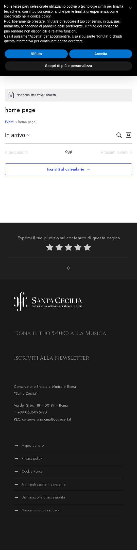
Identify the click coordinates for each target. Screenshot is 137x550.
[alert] (68, 95)
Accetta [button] (100, 54)
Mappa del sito (33, 445)
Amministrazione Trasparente (44, 484)
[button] (130, 8)
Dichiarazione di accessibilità (43, 497)
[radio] (49, 248)
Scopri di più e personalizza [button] (68, 66)
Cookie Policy (32, 471)
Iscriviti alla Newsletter (51, 358)
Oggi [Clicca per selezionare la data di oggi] (68, 152)
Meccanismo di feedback (40, 510)
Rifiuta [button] (36, 54)
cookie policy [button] (40, 16)
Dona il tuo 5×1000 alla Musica (60, 333)
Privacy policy (32, 458)
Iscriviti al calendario (65, 169)
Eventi (9, 122)
